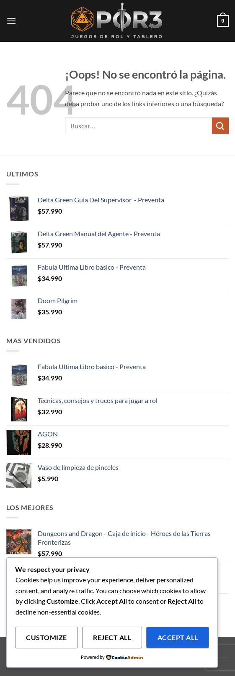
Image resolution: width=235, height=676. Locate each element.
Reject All (112, 637)
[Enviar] (220, 125)
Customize (46, 637)
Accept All (178, 637)
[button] (11, 20)
